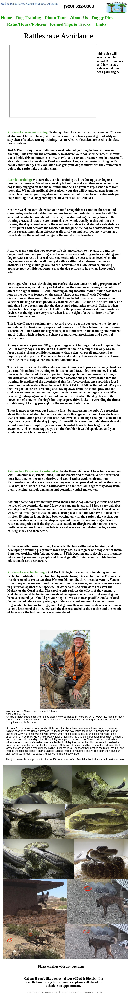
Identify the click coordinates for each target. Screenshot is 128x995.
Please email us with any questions (61, 966)
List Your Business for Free (91, 992)
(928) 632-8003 (79, 6)
